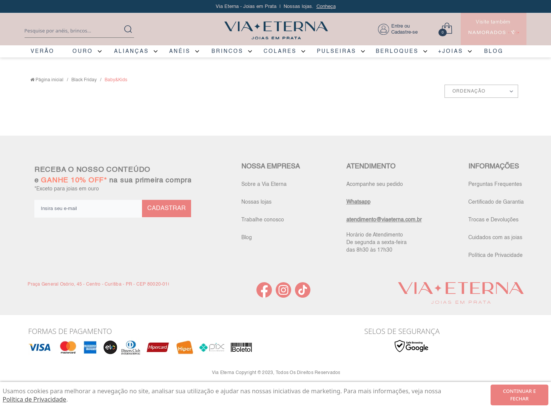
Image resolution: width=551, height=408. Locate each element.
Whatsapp (358, 202)
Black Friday (84, 80)
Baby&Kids (116, 80)
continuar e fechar (519, 395)
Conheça (326, 6)
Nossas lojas (256, 202)
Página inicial (49, 80)
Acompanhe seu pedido (374, 184)
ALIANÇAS (131, 51)
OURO (83, 51)
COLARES (280, 51)
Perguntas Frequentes (495, 184)
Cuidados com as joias (495, 237)
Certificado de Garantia (496, 202)
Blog (246, 237)
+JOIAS (450, 51)
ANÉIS (179, 51)
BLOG (493, 51)
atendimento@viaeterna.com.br (384, 220)
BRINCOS (227, 51)
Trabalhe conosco (262, 220)
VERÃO (42, 51)
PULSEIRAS (336, 51)
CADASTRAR (166, 209)
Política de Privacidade (495, 255)
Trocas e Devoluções (493, 220)
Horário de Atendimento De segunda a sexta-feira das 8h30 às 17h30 (376, 242)
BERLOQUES (397, 51)
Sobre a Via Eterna (264, 184)
